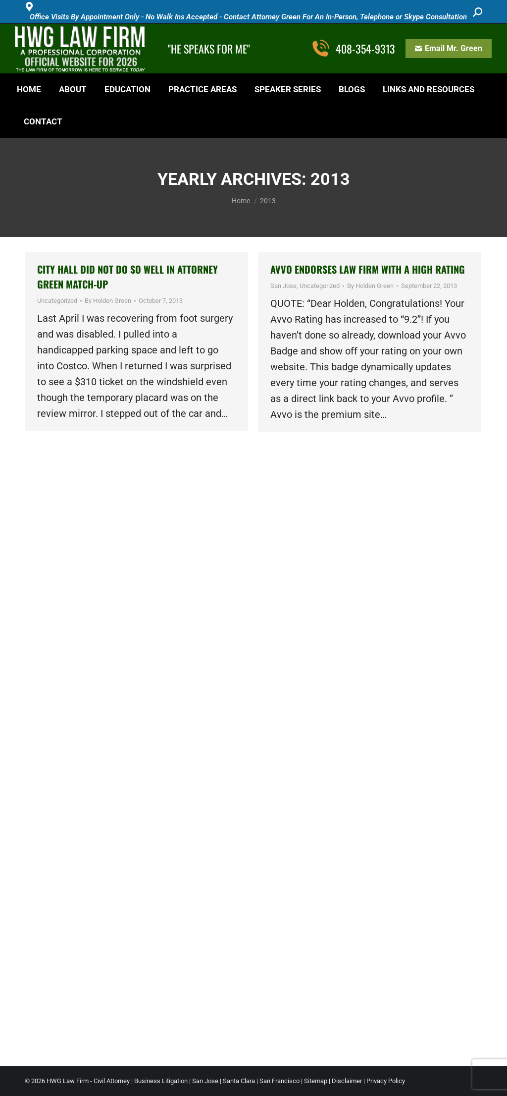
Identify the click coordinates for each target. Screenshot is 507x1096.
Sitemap (315, 1081)
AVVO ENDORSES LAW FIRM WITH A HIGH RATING (367, 269)
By (108, 300)
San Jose (283, 285)
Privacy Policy (385, 1081)
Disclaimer (347, 1081)
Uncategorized (57, 300)
